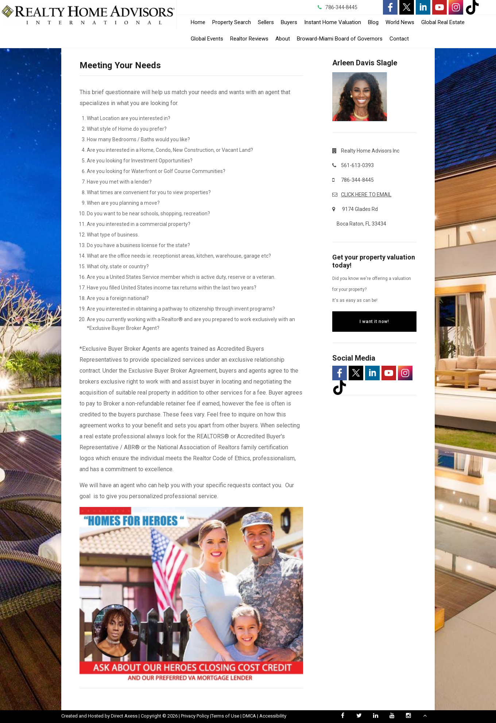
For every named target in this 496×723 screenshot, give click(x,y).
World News (399, 22)
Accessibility (272, 716)
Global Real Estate (443, 22)
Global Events (207, 38)
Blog (373, 22)
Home (198, 22)
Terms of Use (225, 716)
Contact (399, 38)
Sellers (266, 22)
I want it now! (374, 321)
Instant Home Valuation (332, 22)
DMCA (249, 716)
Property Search (231, 22)
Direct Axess (124, 716)
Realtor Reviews (249, 38)
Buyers (289, 22)
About (282, 38)
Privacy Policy (195, 716)
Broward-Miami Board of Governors (340, 38)
